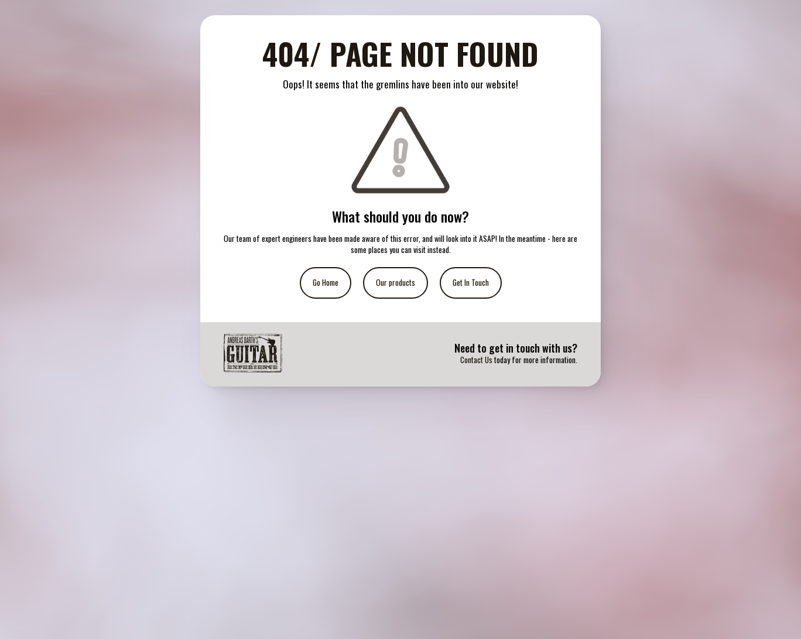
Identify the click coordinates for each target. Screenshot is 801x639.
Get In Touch (471, 282)
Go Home (325, 282)
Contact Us (476, 359)
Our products (395, 282)
